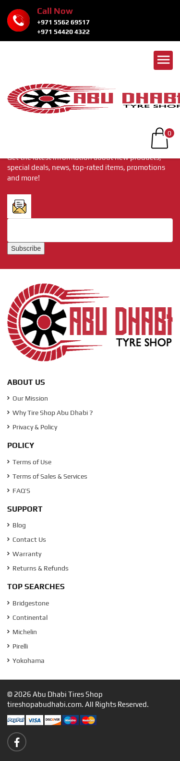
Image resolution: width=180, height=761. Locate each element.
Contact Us (26, 539)
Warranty (24, 554)
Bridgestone (28, 603)
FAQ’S (18, 490)
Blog (16, 525)
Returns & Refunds (38, 568)
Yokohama (26, 660)
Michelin (22, 632)
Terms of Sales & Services (47, 476)
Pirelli (17, 646)
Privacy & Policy (32, 427)
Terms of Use (29, 462)
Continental (27, 617)
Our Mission (27, 398)
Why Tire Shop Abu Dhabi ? (50, 412)
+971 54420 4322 (63, 31)
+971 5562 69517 (63, 22)
